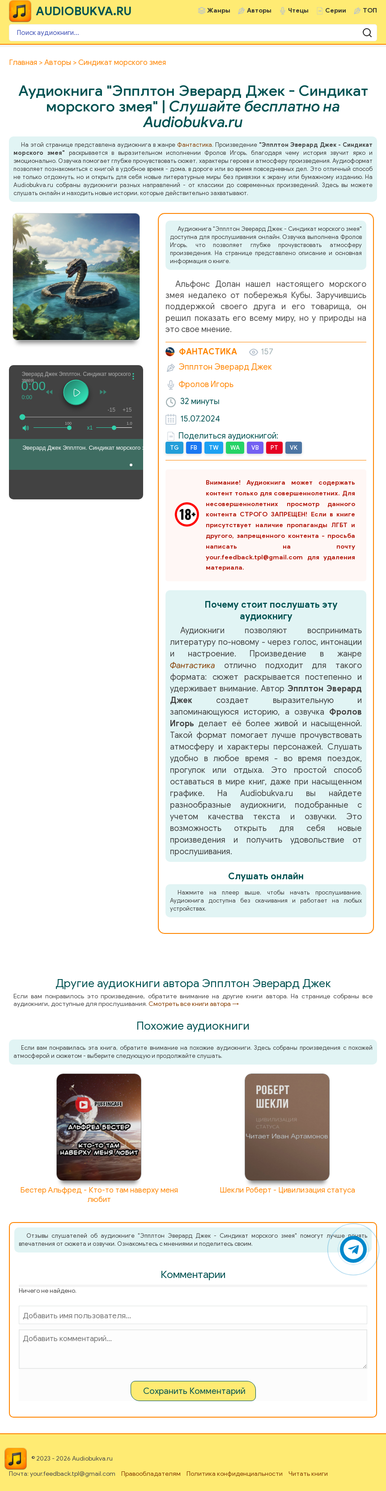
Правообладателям (151, 1474)
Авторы (259, 10)
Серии (335, 10)
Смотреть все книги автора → (193, 1004)
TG (174, 448)
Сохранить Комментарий (194, 1391)
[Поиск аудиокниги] (193, 32)
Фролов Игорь (205, 384)
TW (214, 448)
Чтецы (298, 10)
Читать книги (308, 1474)
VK (293, 448)
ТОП (370, 10)
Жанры (218, 10)
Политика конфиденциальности (235, 1474)
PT (274, 448)
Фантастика (194, 145)
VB (255, 448)
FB (194, 448)
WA (235, 448)
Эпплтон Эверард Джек (225, 367)
